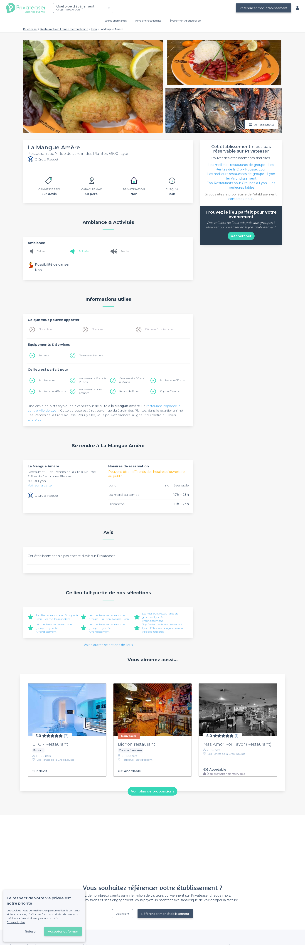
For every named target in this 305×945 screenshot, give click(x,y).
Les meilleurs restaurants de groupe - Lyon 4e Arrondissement (54, 628)
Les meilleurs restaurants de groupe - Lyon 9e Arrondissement (107, 628)
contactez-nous (240, 199)
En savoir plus (16, 922)
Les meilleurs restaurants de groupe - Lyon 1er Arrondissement (160, 617)
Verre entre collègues (148, 20)
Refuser (31, 931)
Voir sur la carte (40, 485)
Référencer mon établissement (263, 8)
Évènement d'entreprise (185, 20)
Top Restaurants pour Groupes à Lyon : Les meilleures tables (57, 617)
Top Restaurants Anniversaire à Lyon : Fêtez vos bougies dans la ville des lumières (162, 628)
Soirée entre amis (115, 20)
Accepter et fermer (63, 931)
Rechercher (241, 236)
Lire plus (34, 419)
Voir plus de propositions (152, 791)
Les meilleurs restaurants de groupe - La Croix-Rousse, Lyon (109, 617)
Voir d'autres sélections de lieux (108, 645)
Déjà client (122, 913)
